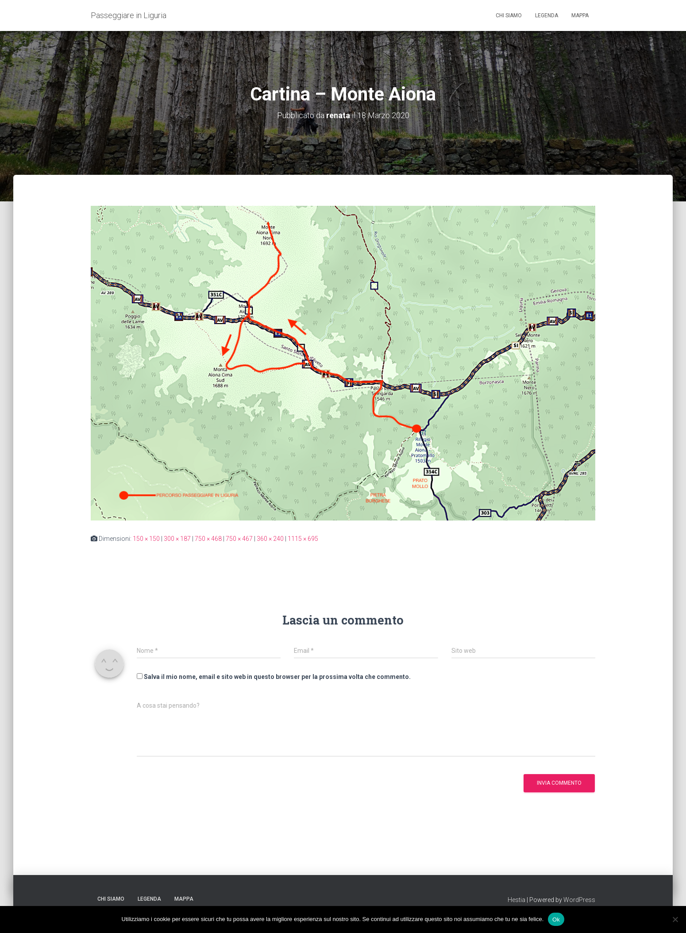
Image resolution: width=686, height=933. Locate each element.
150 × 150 (146, 538)
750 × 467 (239, 538)
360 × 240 (270, 538)
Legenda (546, 15)
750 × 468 (208, 538)
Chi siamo (509, 15)
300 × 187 (177, 538)
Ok (556, 919)
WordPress (579, 899)
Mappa (580, 15)
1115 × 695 (303, 538)
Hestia (516, 899)
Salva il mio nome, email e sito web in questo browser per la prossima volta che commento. (277, 676)
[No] (675, 919)
